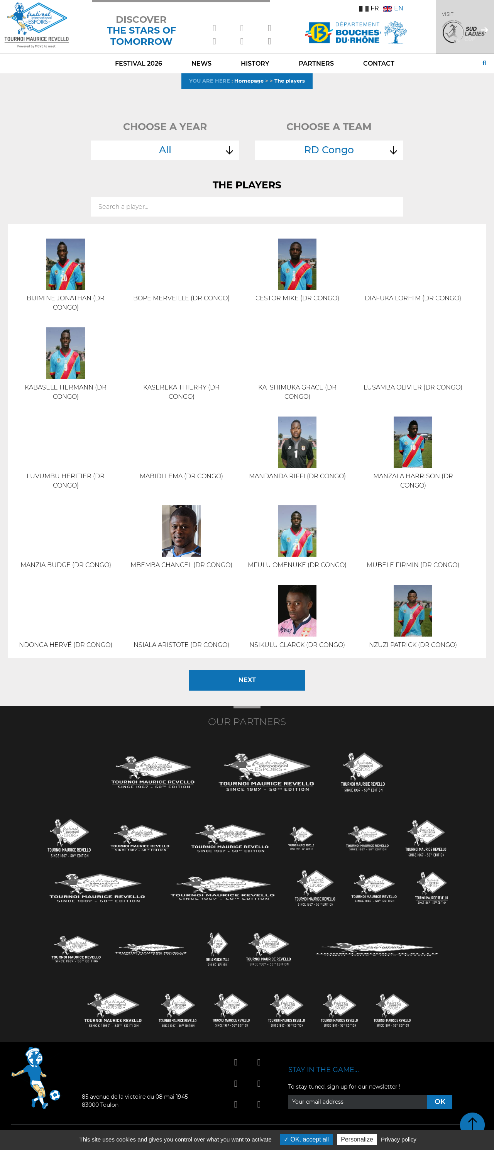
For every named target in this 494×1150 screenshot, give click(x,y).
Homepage (249, 81)
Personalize (357, 1139)
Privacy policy (398, 1139)
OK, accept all (306, 1139)
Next (247, 680)
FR (369, 8)
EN (393, 8)
